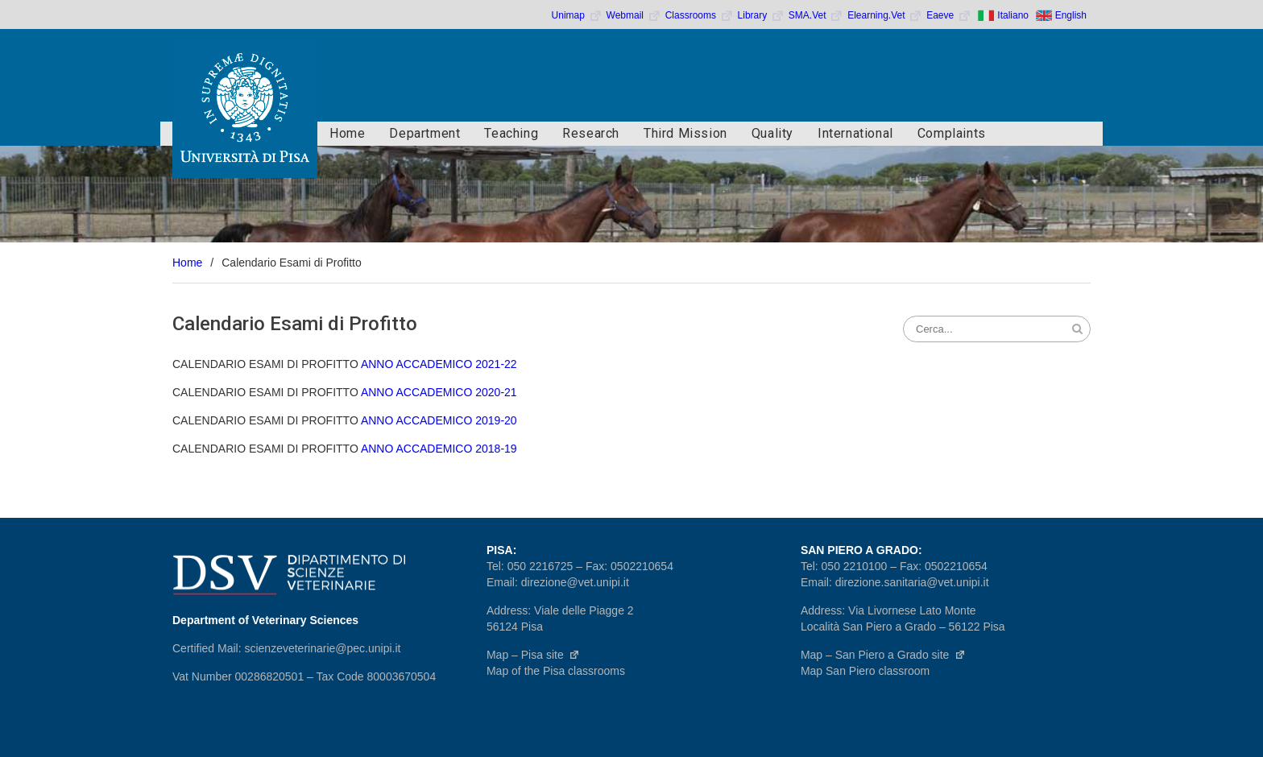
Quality (772, 133)
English (1071, 15)
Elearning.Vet (884, 15)
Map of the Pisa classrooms (556, 670)
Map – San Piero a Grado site (883, 654)
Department (424, 133)
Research (590, 133)
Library (761, 15)
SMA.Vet (816, 15)
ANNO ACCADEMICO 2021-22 (439, 364)
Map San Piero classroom (865, 670)
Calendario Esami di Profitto (294, 323)
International (855, 133)
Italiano (1013, 15)
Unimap (577, 15)
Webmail (634, 15)
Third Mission (685, 133)
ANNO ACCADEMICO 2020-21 (439, 392)
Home (347, 133)
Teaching (511, 133)
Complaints (951, 133)
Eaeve (948, 15)
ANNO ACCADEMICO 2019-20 (439, 420)
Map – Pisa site (533, 654)
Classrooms (699, 15)
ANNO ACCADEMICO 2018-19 (439, 448)
